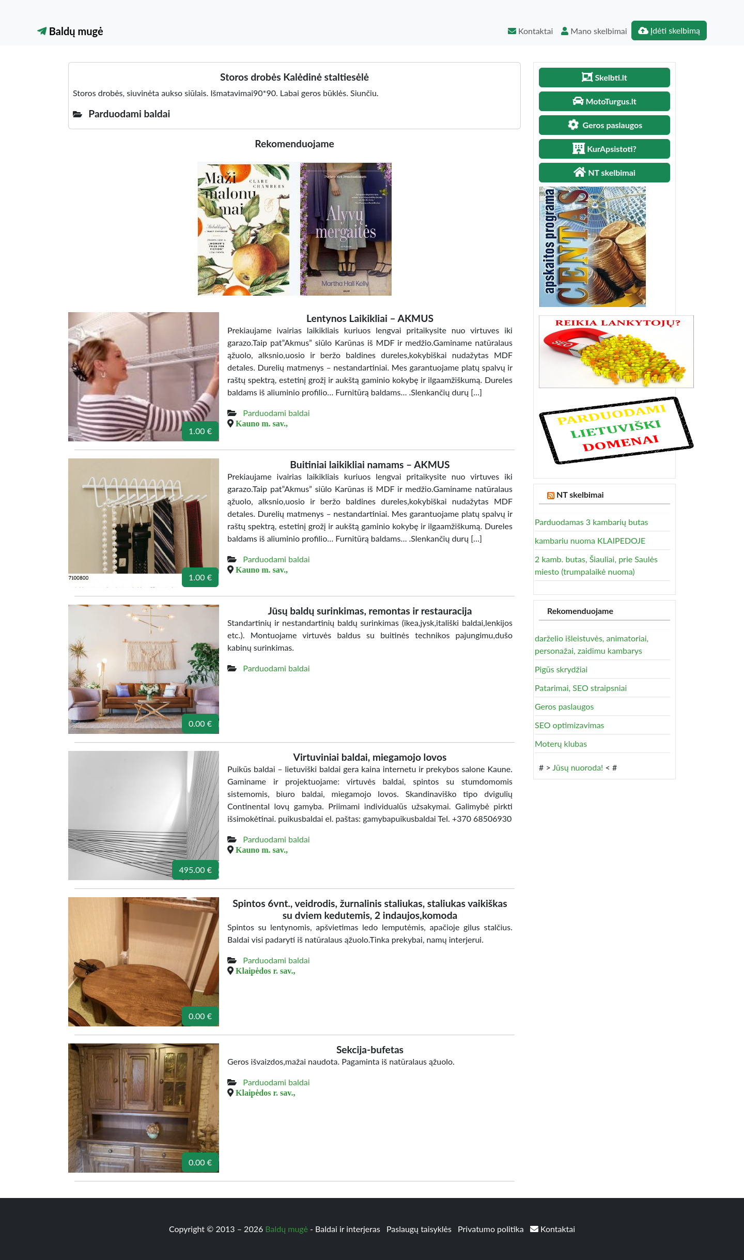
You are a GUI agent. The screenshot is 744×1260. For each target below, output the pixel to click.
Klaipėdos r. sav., (265, 970)
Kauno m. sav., (262, 423)
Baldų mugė (70, 31)
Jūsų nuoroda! (577, 767)
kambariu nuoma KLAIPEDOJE (590, 540)
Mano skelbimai (594, 31)
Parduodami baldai (276, 413)
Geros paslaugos (564, 706)
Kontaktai (530, 31)
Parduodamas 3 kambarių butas (591, 522)
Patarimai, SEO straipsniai (581, 688)
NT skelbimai (580, 494)
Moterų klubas (561, 743)
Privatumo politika (492, 1229)
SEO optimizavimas (570, 725)
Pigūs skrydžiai (561, 669)
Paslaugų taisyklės (420, 1229)
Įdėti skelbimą (669, 30)
